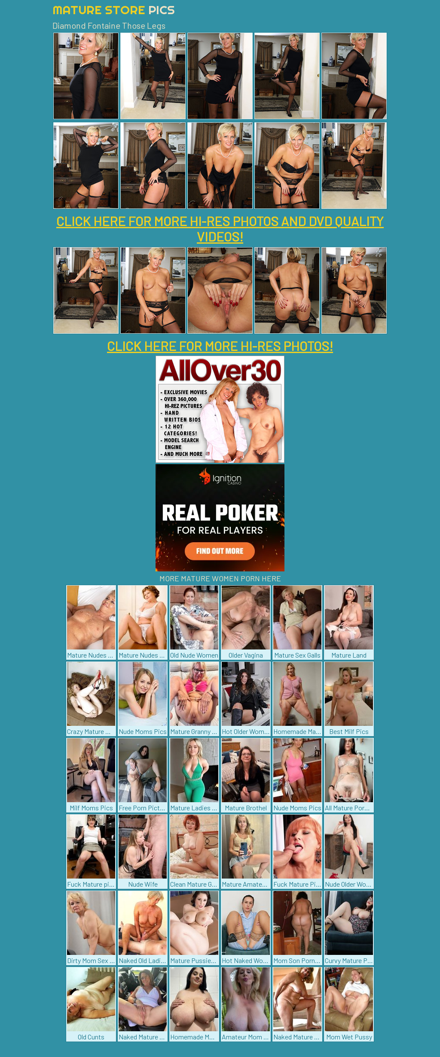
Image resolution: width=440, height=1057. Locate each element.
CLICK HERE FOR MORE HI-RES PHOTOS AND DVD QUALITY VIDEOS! (220, 228)
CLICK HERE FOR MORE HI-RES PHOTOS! (220, 345)
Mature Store (113, 9)
